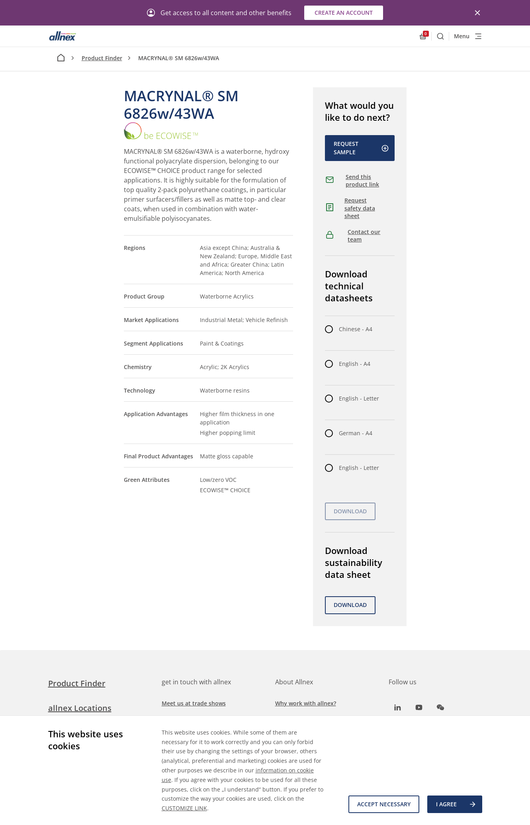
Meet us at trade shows (194, 703)
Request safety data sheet (359, 208)
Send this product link (362, 181)
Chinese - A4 (355, 329)
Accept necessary (384, 804)
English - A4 (354, 363)
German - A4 (355, 433)
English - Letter (359, 398)
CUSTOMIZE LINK (184, 808)
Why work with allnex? (305, 703)
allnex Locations (79, 708)
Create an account (344, 12)
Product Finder (102, 58)
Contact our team (364, 236)
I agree (456, 804)
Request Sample (361, 147)
